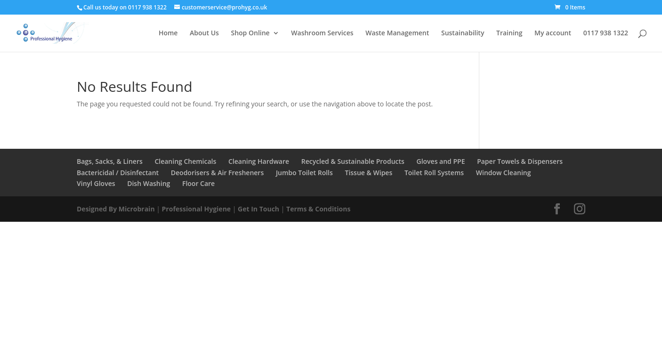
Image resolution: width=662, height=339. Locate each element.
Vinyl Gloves (96, 183)
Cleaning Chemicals (185, 161)
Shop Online (250, 33)
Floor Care (198, 183)
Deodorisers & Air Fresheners (217, 172)
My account (552, 33)
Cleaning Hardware (258, 161)
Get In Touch (258, 208)
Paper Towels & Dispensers (520, 161)
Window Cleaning (503, 172)
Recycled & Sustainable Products (352, 161)
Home (168, 33)
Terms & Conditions (318, 208)
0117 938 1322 (605, 33)
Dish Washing (148, 183)
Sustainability (462, 33)
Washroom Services (322, 33)
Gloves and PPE (440, 161)
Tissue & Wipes (368, 172)
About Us (204, 33)
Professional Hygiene (196, 208)
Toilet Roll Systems (434, 172)
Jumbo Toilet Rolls (304, 172)
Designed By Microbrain (116, 208)
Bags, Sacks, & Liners (110, 161)
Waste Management (397, 33)
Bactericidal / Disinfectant (118, 172)
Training (509, 33)
